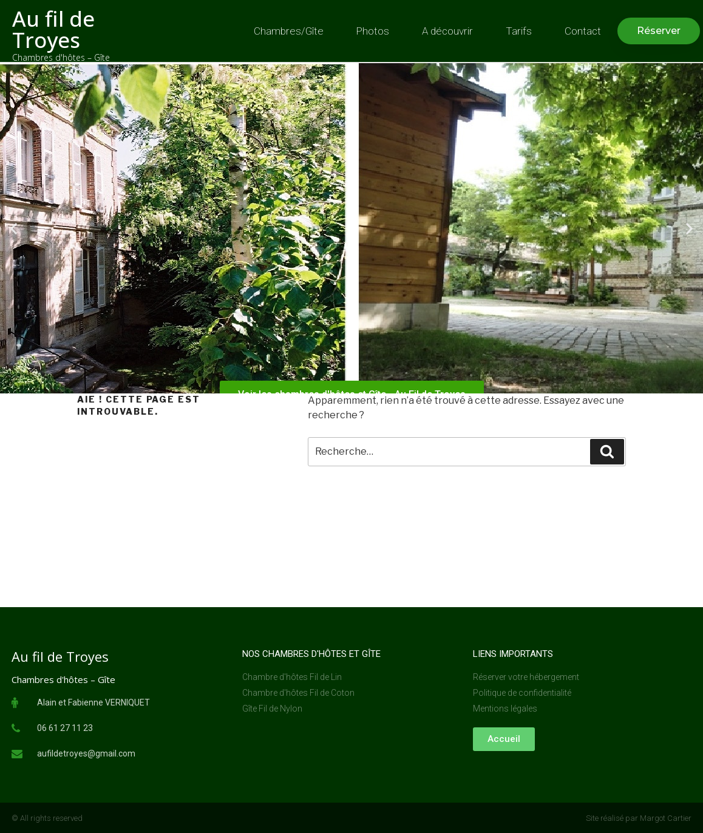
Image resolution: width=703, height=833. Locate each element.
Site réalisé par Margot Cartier (638, 818)
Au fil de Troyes (53, 29)
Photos (372, 31)
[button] (658, 31)
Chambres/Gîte (289, 31)
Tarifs (519, 31)
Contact (583, 31)
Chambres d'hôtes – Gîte (61, 57)
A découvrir (447, 31)
